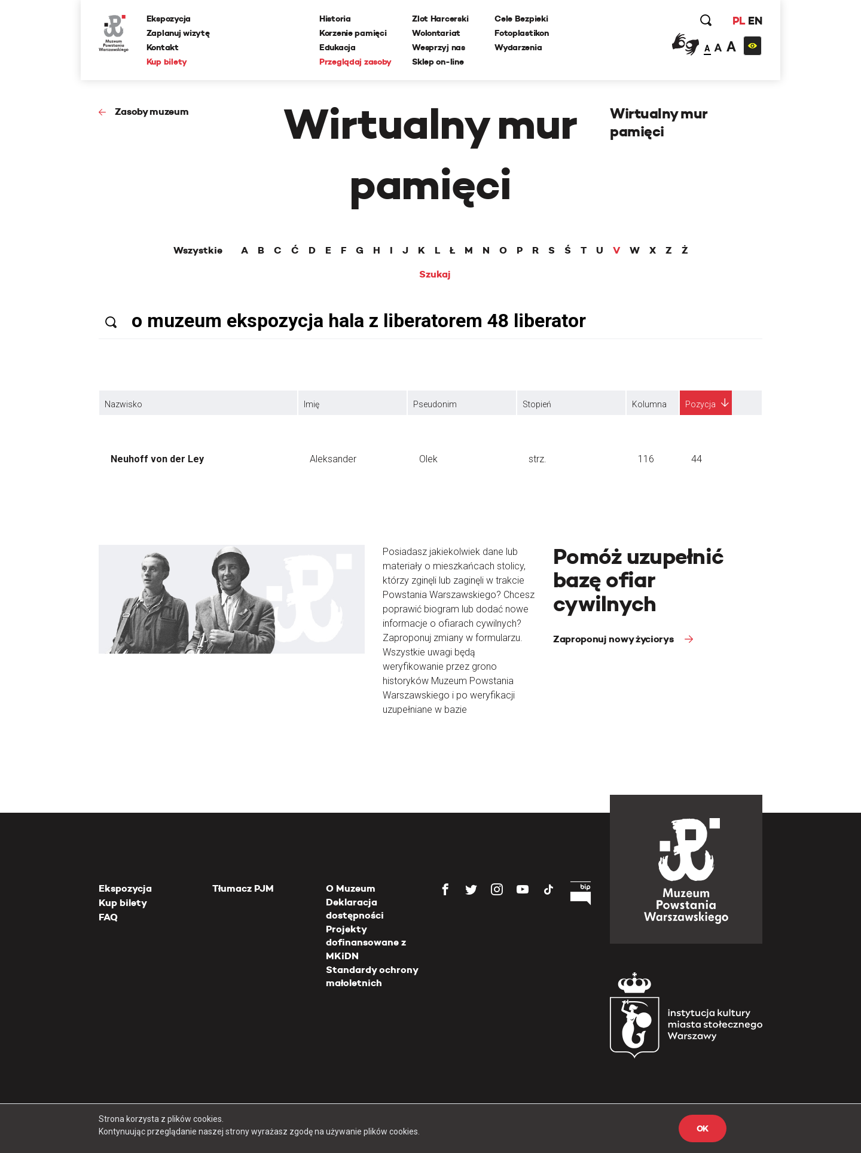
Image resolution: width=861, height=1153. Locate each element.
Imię (311, 404)
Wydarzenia (518, 47)
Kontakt (162, 47)
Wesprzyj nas (438, 47)
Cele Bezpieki (521, 18)
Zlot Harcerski (440, 18)
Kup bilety (166, 61)
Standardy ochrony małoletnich (372, 976)
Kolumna (649, 404)
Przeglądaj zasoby (355, 61)
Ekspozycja (168, 18)
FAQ (108, 917)
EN (755, 21)
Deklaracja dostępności (355, 909)
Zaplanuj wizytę (178, 33)
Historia (335, 18)
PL (738, 21)
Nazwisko (123, 404)
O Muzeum (350, 888)
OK (703, 1128)
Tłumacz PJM (243, 888)
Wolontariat (436, 33)
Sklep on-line (437, 61)
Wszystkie (197, 250)
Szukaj (435, 274)
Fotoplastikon (521, 33)
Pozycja (700, 404)
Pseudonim (435, 404)
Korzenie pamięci (353, 33)
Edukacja (337, 47)
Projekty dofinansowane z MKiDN (366, 942)
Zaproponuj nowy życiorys (614, 639)
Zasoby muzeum (152, 111)
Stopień (537, 404)
